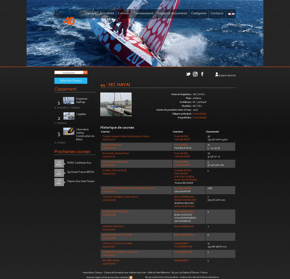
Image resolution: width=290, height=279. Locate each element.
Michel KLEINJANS (184, 206)
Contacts (216, 13)
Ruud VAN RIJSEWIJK (185, 180)
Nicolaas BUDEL (183, 170)
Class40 (90, 13)
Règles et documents (172, 13)
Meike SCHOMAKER (185, 200)
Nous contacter (121, 277)
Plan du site (108, 277)
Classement (65, 89)
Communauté (143, 13)
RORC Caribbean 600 (79, 163)
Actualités (107, 13)
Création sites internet (189, 277)
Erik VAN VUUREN (184, 177)
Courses (123, 13)
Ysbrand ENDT (182, 139)
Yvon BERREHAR (183, 247)
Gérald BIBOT (181, 243)
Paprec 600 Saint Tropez (81, 181)
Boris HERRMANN (184, 197)
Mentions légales (94, 277)
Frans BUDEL (200, 114)
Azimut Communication (167, 277)
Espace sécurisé (227, 75)
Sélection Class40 (71, 80)
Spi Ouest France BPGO (80, 172)
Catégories (199, 13)
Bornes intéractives (210, 277)
